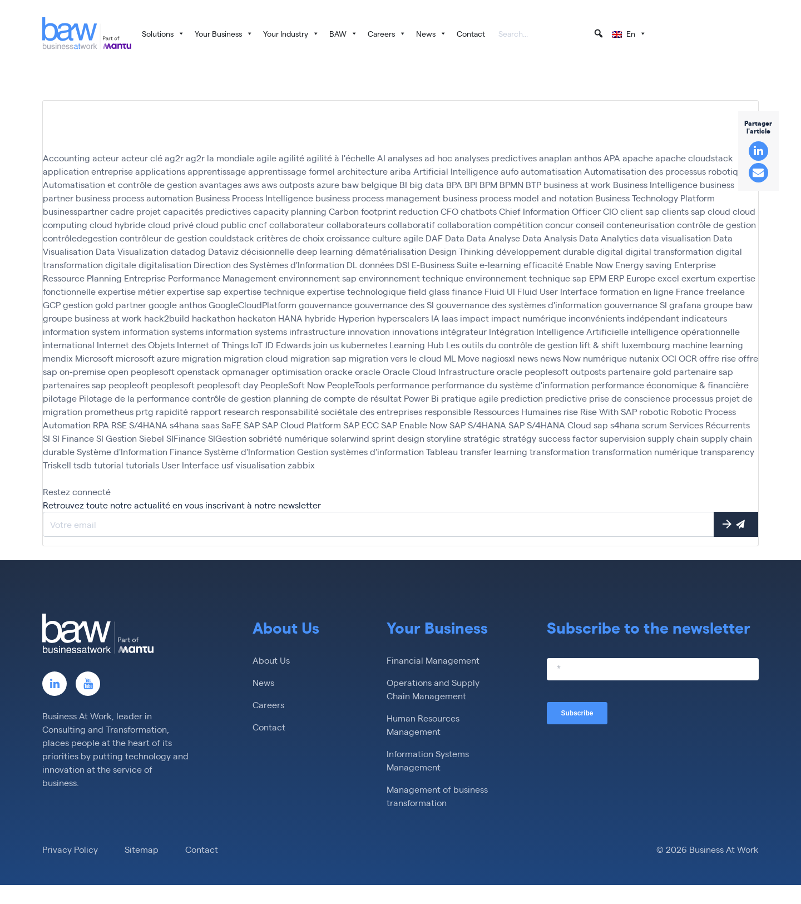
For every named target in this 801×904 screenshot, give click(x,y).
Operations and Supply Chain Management (433, 689)
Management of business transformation (437, 795)
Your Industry (291, 33)
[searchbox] (551, 34)
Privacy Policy (70, 849)
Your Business (224, 33)
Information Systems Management (428, 760)
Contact (471, 33)
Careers (387, 33)
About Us (271, 660)
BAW (343, 33)
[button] (598, 33)
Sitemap (142, 849)
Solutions (163, 33)
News (431, 33)
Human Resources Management (423, 724)
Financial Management (433, 660)
